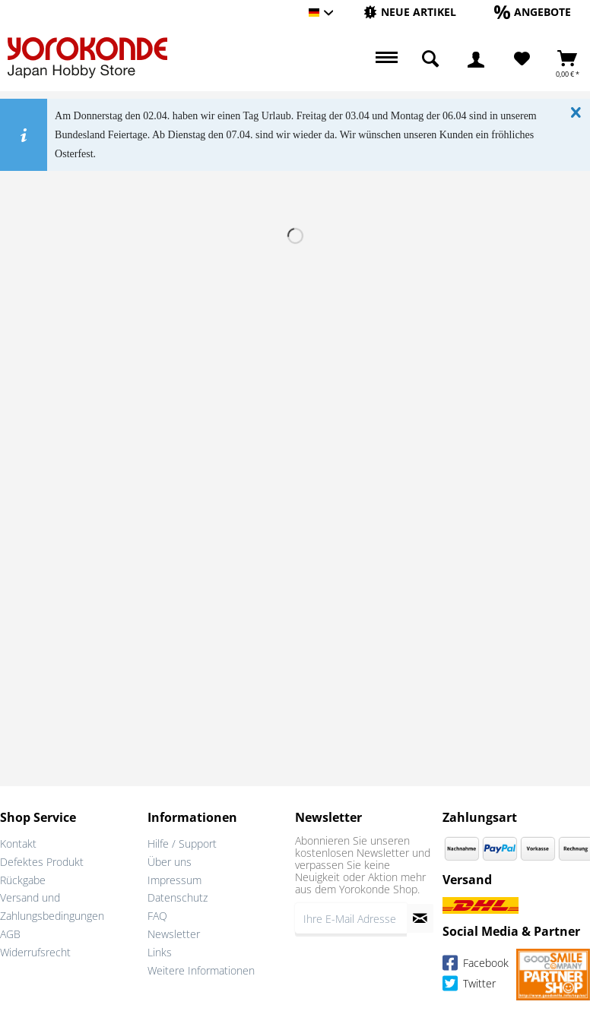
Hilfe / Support (182, 843)
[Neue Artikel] (410, 12)
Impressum (174, 880)
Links (160, 952)
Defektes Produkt (42, 862)
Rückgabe (23, 880)
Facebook (475, 965)
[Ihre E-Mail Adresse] (351, 918)
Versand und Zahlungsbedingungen (52, 906)
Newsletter (174, 934)
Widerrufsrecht (35, 952)
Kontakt (18, 843)
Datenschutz (178, 897)
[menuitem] (409, 12)
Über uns (170, 862)
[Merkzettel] (522, 59)
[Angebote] (533, 12)
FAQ (157, 915)
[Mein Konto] (476, 59)
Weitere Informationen (201, 970)
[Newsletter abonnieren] (420, 918)
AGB (10, 934)
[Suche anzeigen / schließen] (430, 59)
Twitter (469, 985)
